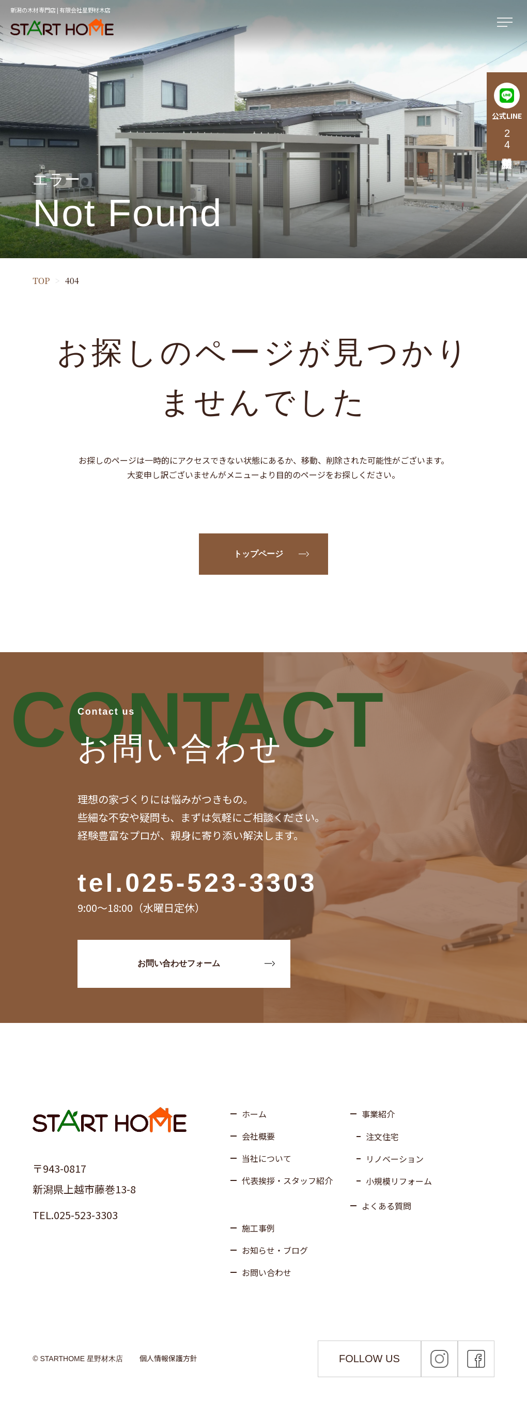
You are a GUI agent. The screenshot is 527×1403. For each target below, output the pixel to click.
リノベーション (395, 1159)
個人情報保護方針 (168, 1358)
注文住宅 (382, 1136)
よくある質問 (386, 1206)
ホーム (254, 1114)
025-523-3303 (221, 883)
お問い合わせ (266, 1272)
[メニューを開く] (506, 22)
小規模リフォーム (399, 1181)
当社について (266, 1158)
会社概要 (258, 1136)
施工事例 (258, 1228)
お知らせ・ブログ (275, 1250)
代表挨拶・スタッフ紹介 (287, 1180)
